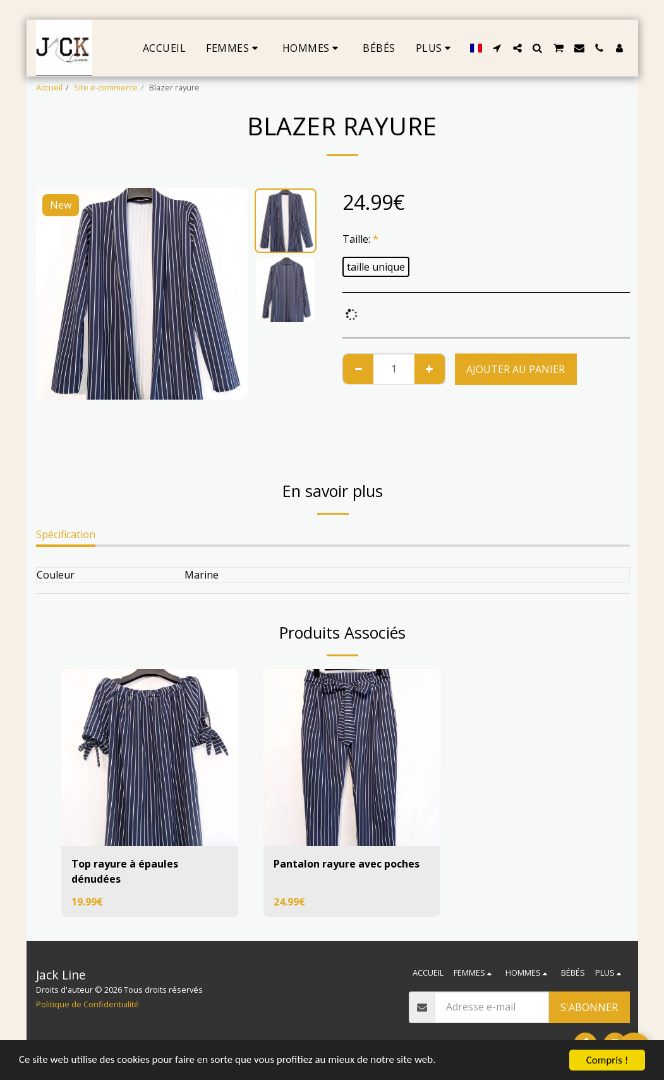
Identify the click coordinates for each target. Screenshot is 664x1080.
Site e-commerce (106, 87)
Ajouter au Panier (515, 369)
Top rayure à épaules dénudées (124, 871)
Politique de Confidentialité (87, 1004)
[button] (497, 48)
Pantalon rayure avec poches (347, 864)
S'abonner (589, 1007)
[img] (149, 757)
